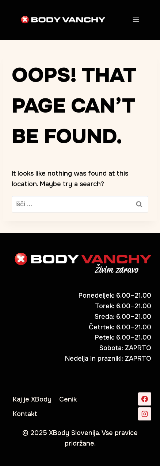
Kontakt (25, 414)
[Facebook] (144, 399)
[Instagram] (144, 413)
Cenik (68, 399)
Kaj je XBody (32, 399)
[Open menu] (135, 19)
